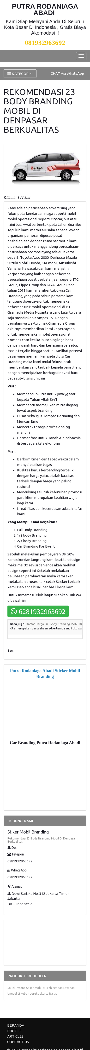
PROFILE (14, 1031)
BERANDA (15, 1025)
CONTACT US (18, 1042)
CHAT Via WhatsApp (67, 73)
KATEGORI (20, 74)
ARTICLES (15, 1036)
